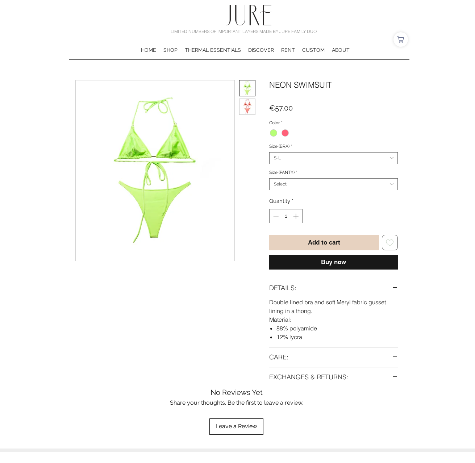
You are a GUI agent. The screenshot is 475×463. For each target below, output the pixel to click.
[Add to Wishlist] (390, 243)
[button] (170, 50)
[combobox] (333, 158)
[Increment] (296, 216)
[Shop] (400, 39)
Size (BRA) (280, 146)
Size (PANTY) (283, 172)
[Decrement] (275, 216)
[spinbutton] (286, 216)
